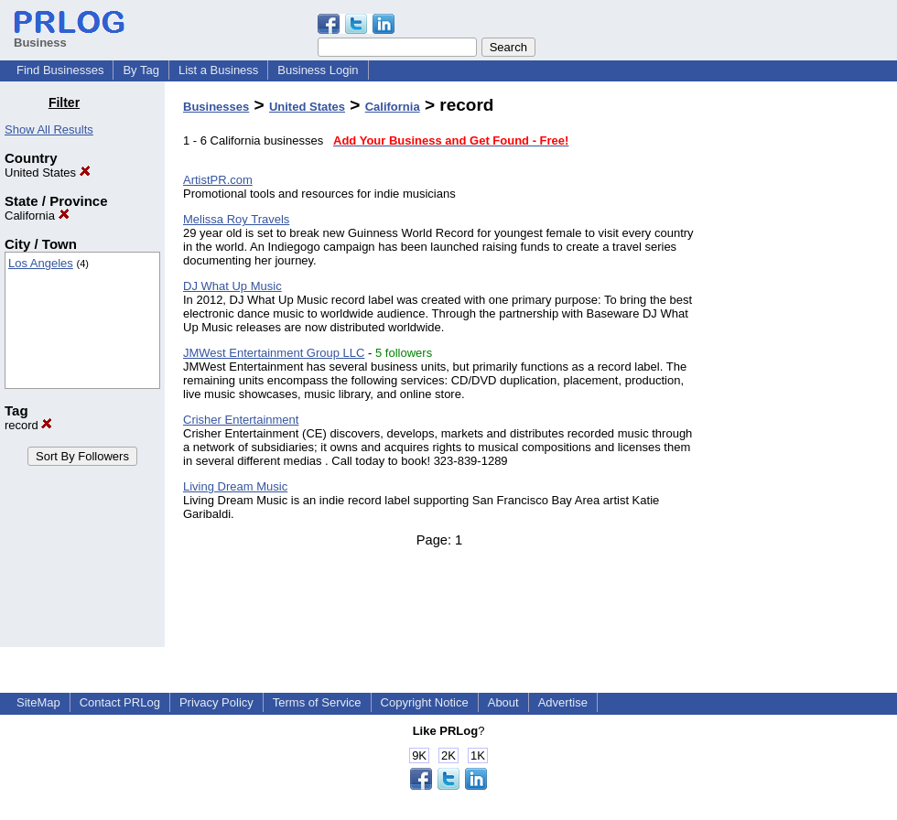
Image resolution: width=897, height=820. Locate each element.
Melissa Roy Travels (236, 219)
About (503, 702)
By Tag (141, 70)
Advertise (563, 702)
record (28, 425)
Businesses (216, 106)
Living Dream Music (235, 486)
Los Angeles (40, 263)
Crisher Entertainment (240, 419)
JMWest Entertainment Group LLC (273, 353)
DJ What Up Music (232, 286)
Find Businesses (59, 70)
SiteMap (38, 702)
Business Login (317, 70)
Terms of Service (317, 702)
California (37, 215)
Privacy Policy (216, 702)
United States (48, 172)
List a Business (218, 70)
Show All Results (49, 129)
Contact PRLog (120, 702)
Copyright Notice (425, 702)
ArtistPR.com (218, 180)
